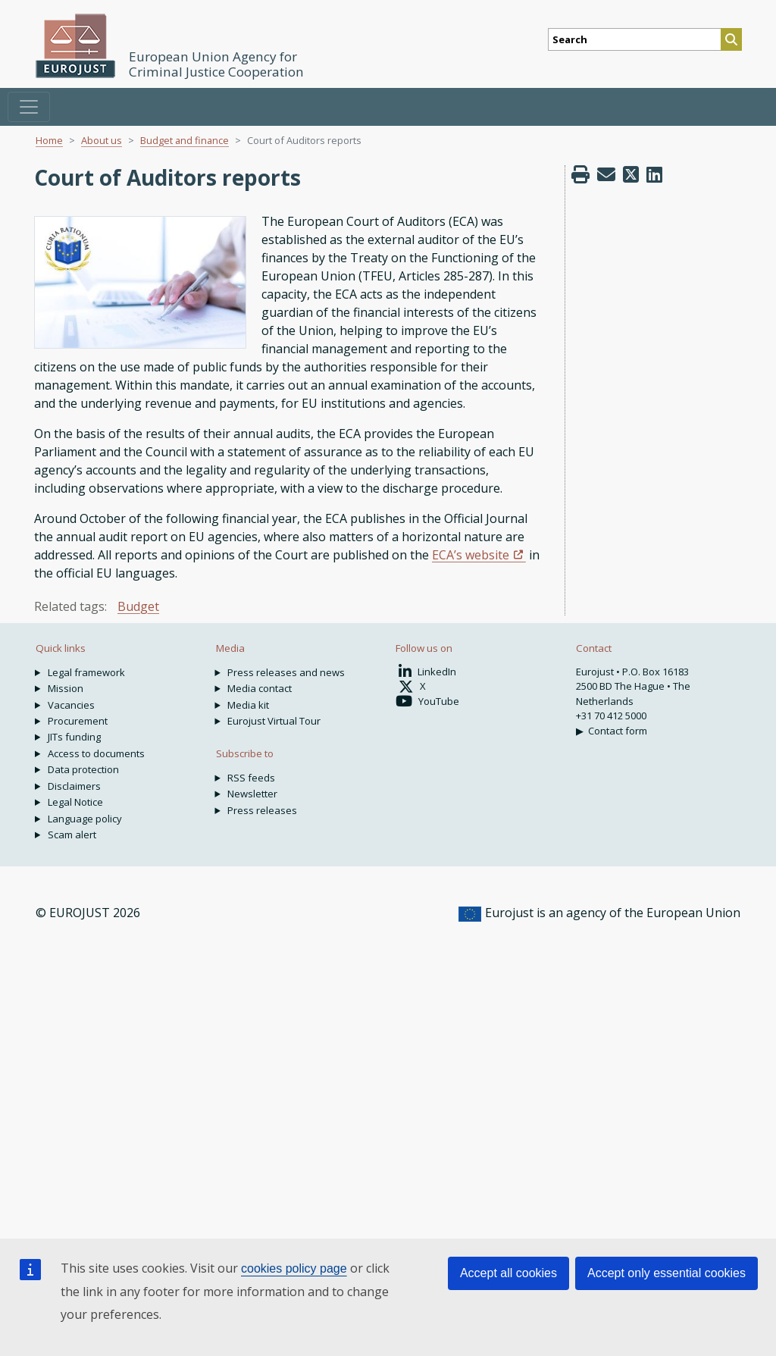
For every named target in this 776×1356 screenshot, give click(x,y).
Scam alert (72, 834)
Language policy (85, 818)
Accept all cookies (508, 1273)
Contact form (617, 731)
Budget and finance (184, 140)
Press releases (262, 810)
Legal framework (86, 672)
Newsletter (252, 793)
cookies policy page (294, 1268)
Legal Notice (75, 802)
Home (49, 140)
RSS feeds (251, 777)
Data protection (83, 769)
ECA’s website (470, 554)
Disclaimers (74, 786)
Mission (65, 688)
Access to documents (96, 753)
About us (101, 140)
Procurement (78, 721)
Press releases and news (286, 672)
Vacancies (71, 705)
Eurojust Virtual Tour (274, 721)
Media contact (259, 688)
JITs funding (74, 737)
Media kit (248, 705)
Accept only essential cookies (666, 1273)
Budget (138, 606)
